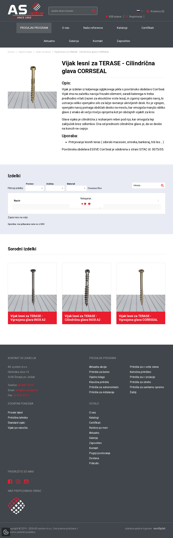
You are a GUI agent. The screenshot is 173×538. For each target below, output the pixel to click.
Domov (11, 52)
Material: (71, 184)
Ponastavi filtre (95, 188)
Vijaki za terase (43, 52)
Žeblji (133, 392)
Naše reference (93, 27)
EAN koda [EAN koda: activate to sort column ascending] (48, 200)
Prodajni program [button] (34, 27)
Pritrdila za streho (140, 382)
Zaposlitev (123, 41)
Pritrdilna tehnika (18, 417)
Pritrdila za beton (99, 372)
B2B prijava (114, 16)
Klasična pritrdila (99, 382)
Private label (15, 412)
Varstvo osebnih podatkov (22, 532)
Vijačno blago (25, 52)
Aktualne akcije (98, 366)
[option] (32, 293)
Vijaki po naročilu (18, 427)
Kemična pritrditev (140, 372)
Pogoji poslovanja (99, 453)
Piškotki (94, 463)
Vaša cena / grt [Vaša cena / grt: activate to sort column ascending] (127, 200)
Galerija (74, 41)
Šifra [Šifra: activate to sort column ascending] (31, 200)
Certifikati (147, 27)
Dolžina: (50, 184)
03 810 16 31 (21, 395)
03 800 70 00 (26, 385)
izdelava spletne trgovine (138, 528)
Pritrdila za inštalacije (101, 392)
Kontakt (98, 41)
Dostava (94, 458)
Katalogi (122, 27)
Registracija (134, 16)
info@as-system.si (26, 390)
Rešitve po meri (98, 427)
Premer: (30, 184)
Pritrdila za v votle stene (144, 366)
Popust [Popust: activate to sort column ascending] (106, 200)
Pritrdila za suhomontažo (104, 387)
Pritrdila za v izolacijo (142, 377)
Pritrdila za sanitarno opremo (147, 387)
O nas (65, 27)
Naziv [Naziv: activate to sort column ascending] (17, 200)
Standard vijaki (16, 422)
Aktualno (49, 41)
